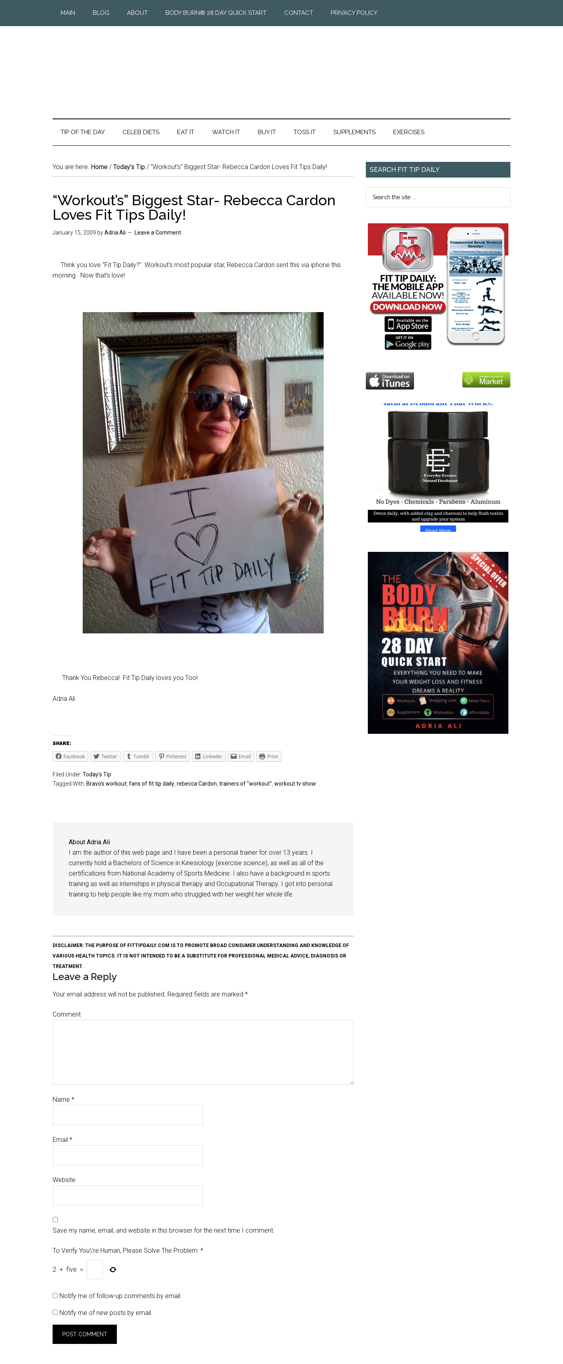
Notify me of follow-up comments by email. (120, 1296)
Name (63, 1099)
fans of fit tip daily (151, 783)
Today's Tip (97, 774)
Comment (67, 1014)
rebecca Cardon (197, 783)
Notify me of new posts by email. (106, 1313)
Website (64, 1180)
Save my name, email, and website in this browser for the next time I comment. (164, 1230)
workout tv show (295, 783)
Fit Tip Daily (281, 66)
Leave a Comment (158, 232)
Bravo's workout (106, 783)
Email (62, 1139)
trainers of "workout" (245, 783)
